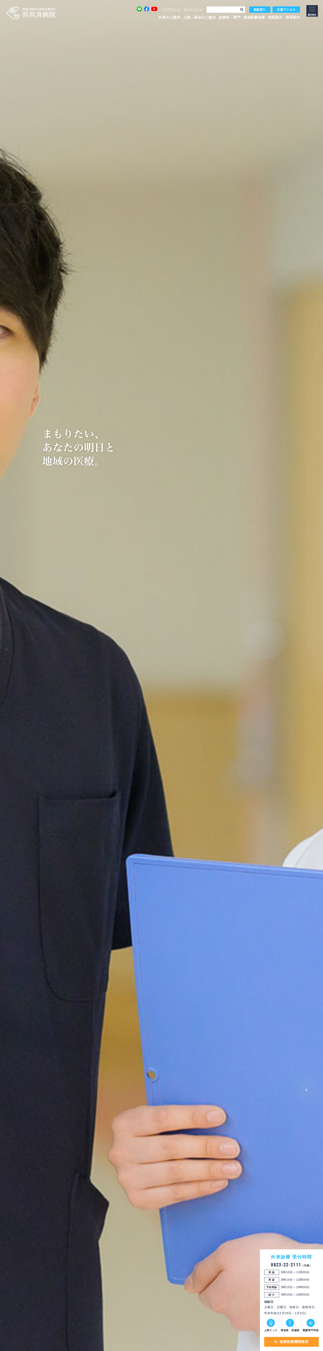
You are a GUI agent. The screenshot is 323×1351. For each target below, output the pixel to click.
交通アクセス (286, 9)
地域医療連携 (254, 17)
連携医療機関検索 (290, 1342)
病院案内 (275, 17)
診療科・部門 (230, 17)
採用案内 (293, 17)
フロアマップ (171, 9)
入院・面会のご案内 (199, 17)
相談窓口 (260, 9)
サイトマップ (192, 9)
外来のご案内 (169, 17)
